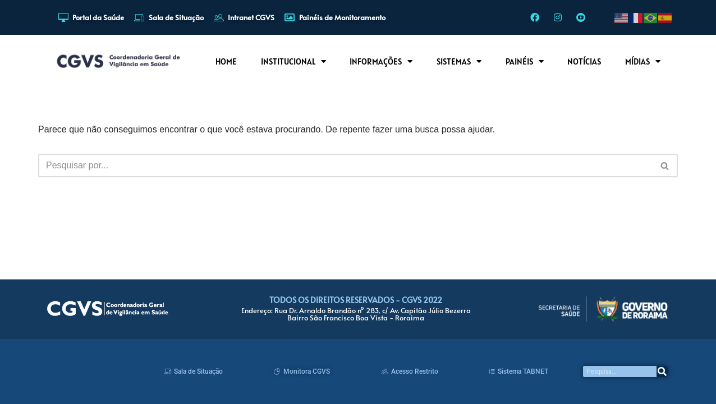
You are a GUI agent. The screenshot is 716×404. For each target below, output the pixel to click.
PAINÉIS (525, 61)
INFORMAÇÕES (381, 61)
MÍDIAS (642, 61)
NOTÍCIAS (584, 61)
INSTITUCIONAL (293, 61)
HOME (226, 61)
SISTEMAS (459, 61)
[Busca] (345, 165)
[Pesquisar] (662, 371)
